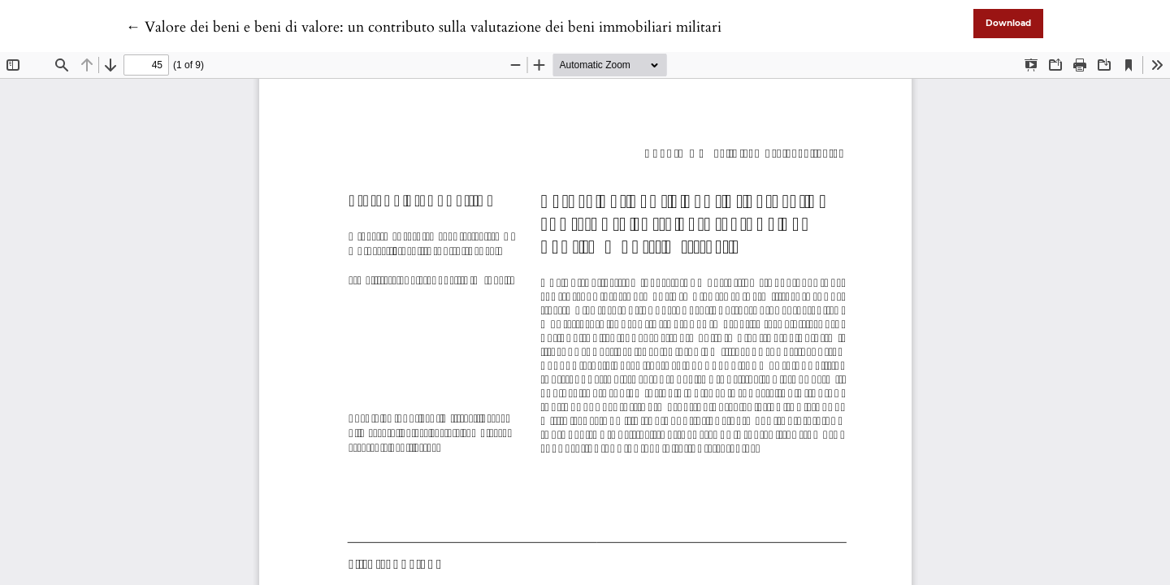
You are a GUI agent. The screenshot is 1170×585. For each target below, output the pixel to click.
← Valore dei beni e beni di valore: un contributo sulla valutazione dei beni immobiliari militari (424, 27)
